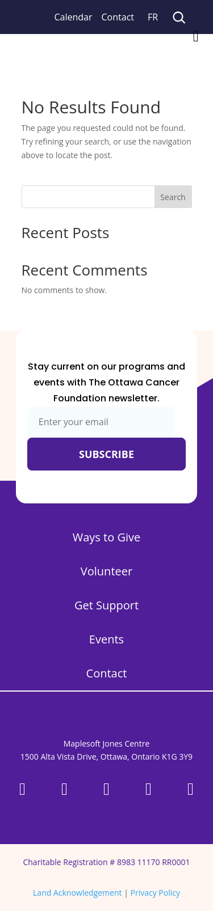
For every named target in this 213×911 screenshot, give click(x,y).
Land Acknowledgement (77, 892)
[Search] (178, 17)
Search (172, 197)
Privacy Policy (155, 892)
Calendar (74, 17)
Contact (118, 17)
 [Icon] (196, 36)
